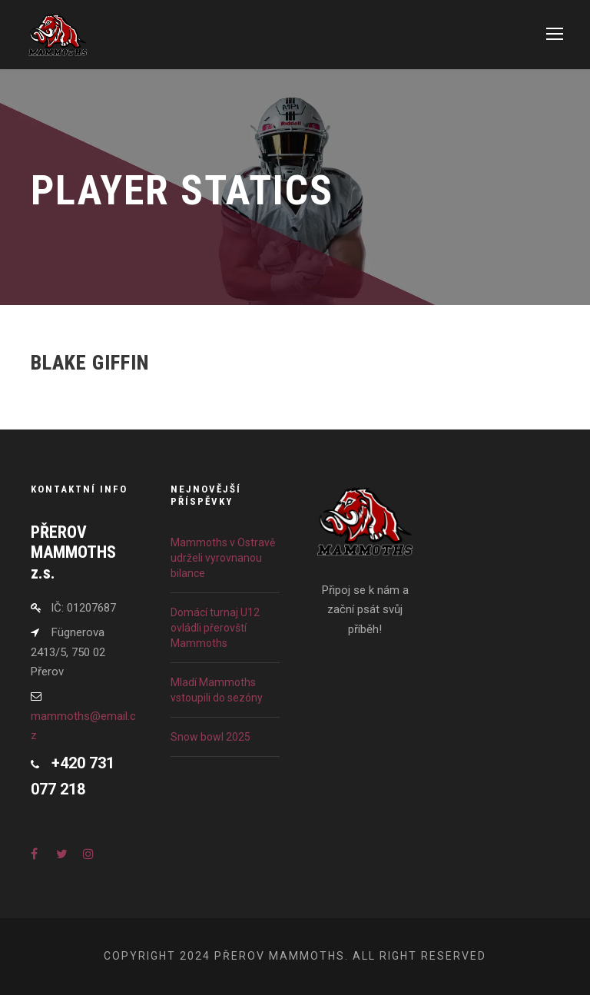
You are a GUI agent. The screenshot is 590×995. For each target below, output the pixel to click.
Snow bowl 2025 (210, 737)
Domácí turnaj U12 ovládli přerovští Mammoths (215, 627)
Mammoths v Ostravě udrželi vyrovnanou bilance (223, 557)
